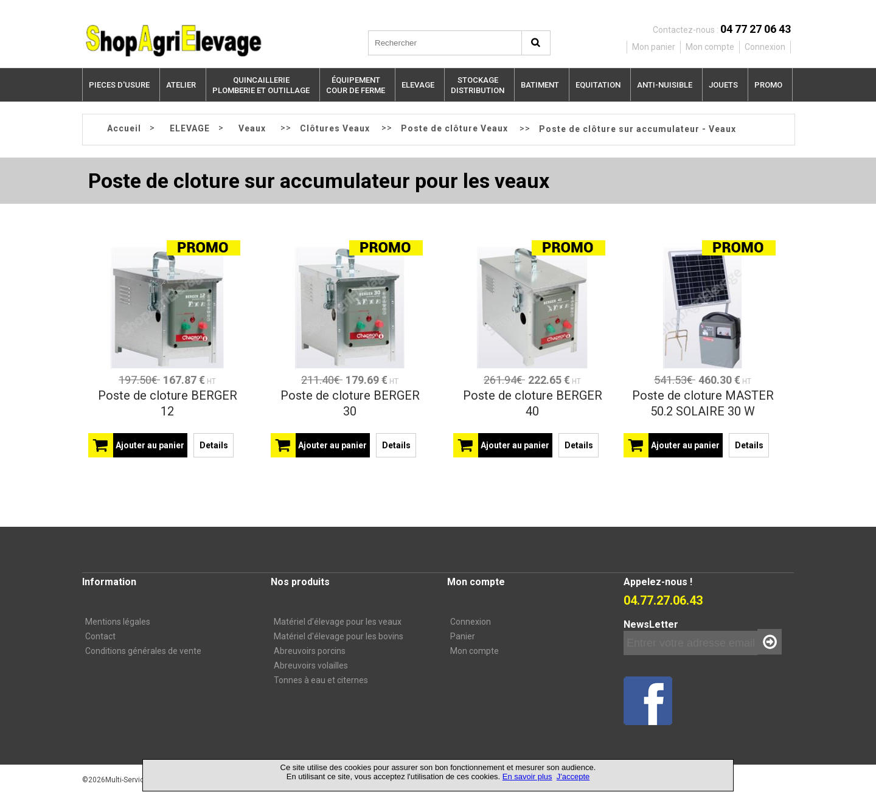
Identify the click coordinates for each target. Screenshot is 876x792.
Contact (100, 636)
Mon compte (474, 651)
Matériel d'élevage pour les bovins (338, 636)
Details (214, 445)
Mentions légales (117, 622)
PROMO (768, 84)
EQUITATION (597, 84)
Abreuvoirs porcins (310, 651)
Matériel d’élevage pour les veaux (337, 622)
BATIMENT (540, 84)
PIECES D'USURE (119, 84)
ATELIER (181, 84)
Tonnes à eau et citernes (321, 680)
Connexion (470, 622)
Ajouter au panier (150, 445)
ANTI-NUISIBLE (664, 84)
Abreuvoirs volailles (311, 665)
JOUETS (723, 84)
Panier (462, 636)
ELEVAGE (417, 84)
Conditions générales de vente (143, 651)
